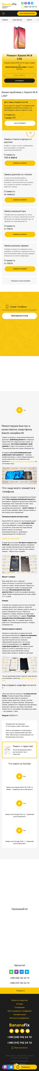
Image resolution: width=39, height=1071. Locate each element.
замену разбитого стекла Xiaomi (22, 461)
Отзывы (19, 1004)
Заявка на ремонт (20, 163)
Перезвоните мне (19, 316)
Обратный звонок (20, 1048)
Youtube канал (19, 1014)
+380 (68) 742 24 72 (19, 978)
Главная (5, 20)
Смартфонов (17, 20)
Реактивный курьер (27, 13)
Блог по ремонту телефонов (19, 1011)
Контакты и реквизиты (19, 1018)
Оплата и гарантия (19, 1000)
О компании (20, 1007)
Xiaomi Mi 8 (24, 678)
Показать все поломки (20, 281)
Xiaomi (29, 20)
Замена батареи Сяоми (10, 538)
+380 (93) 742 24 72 (19, 983)
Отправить (19, 81)
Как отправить (20, 123)
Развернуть (20, 991)
